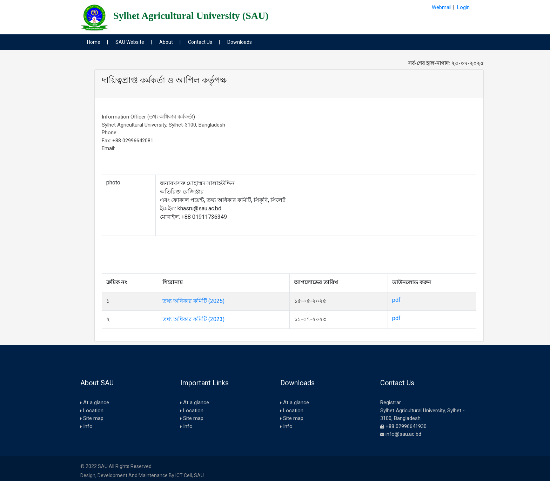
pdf (396, 300)
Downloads (239, 42)
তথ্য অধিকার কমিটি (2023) (193, 319)
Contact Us (200, 42)
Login (463, 7)
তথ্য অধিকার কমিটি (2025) (193, 301)
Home (93, 42)
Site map (93, 418)
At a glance (96, 402)
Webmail (441, 7)
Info (88, 426)
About (166, 42)
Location (93, 410)
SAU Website (129, 42)
